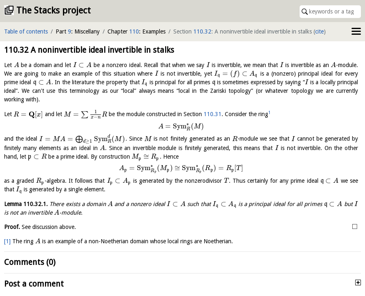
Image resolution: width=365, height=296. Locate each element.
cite (319, 31)
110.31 (213, 114)
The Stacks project (53, 10)
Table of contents (26, 31)
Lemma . (26, 204)
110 (134, 31)
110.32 (202, 31)
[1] (7, 241)
